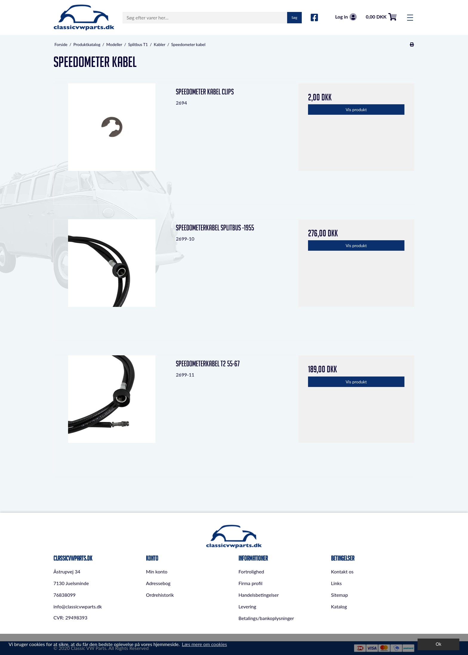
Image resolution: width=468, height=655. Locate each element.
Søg (294, 17)
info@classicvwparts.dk (77, 606)
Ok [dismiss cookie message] (438, 644)
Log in (346, 17)
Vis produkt (356, 109)
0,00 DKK (381, 17)
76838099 (64, 595)
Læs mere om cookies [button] (204, 644)
